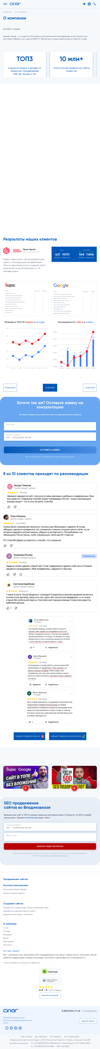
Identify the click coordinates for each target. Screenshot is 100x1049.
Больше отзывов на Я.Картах (28, 736)
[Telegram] (84, 4)
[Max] (89, 4)
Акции (6, 938)
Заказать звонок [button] (88, 1021)
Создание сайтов (13, 903)
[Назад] (5, 46)
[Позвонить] (95, 4)
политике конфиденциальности (54, 856)
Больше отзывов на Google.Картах (66, 736)
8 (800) (71, 1011)
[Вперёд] (10, 46)
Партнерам (8, 941)
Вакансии (7, 935)
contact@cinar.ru (89, 1011)
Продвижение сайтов (15, 879)
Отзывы (6, 931)
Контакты (7, 945)
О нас (6, 928)
